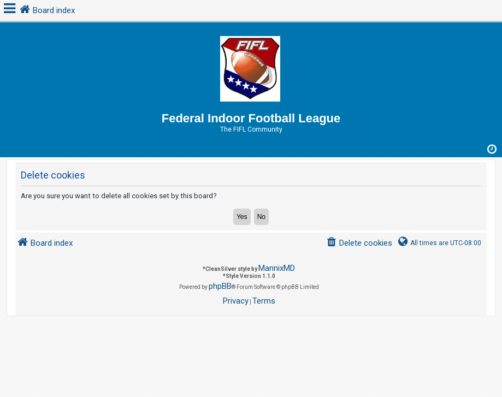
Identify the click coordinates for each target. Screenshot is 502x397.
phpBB (220, 286)
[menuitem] (359, 243)
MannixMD (276, 268)
